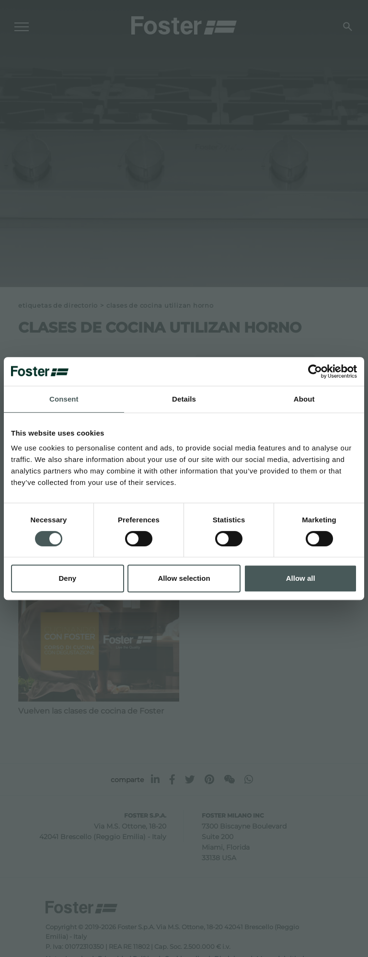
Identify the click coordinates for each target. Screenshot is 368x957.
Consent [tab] (64, 399)
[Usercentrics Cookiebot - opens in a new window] (315, 371)
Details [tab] (184, 399)
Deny (67, 578)
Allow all (300, 578)
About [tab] (304, 399)
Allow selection (184, 578)
